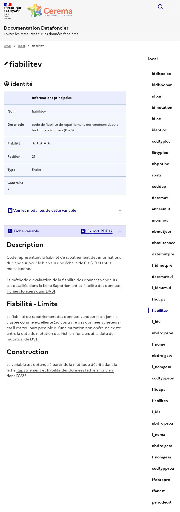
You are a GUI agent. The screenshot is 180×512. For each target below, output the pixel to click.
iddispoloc (161, 73)
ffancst (158, 491)
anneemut (161, 209)
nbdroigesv (162, 355)
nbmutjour (162, 231)
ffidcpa (158, 389)
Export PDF (94, 231)
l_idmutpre (162, 265)
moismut (160, 220)
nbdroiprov (162, 333)
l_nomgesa (161, 457)
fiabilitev (160, 310)
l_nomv (158, 344)
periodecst (162, 502)
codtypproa (162, 468)
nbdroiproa (162, 423)
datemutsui (162, 276)
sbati (156, 175)
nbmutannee (162, 243)
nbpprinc (160, 164)
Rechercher (160, 6)
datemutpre (162, 254)
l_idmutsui (161, 288)
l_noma (158, 434)
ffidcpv (158, 299)
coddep (159, 186)
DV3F (7, 46)
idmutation (162, 107)
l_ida (156, 412)
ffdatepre (161, 479)
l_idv (156, 321)
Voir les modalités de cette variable (42, 210)
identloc (159, 130)
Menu (173, 6)
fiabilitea (160, 400)
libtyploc (160, 152)
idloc (156, 118)
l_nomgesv (161, 367)
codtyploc (161, 141)
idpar (157, 96)
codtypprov (162, 378)
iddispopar (162, 85)
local (21, 46)
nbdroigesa (162, 446)
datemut (160, 197)
